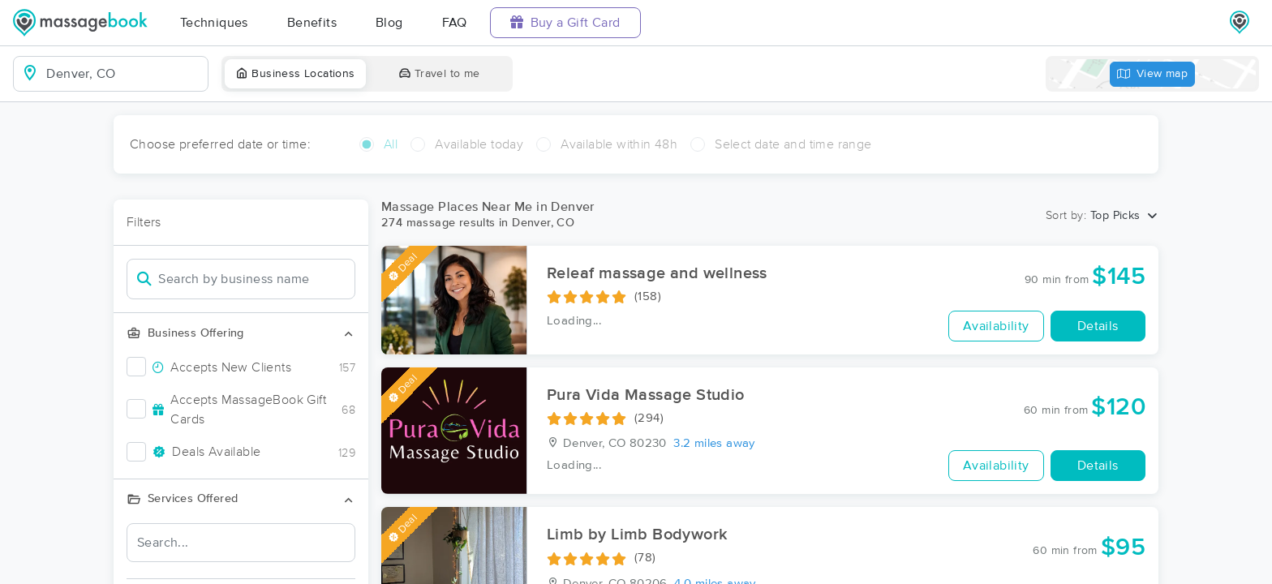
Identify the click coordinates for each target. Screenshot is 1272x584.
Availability (996, 326)
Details (1098, 326)
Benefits (312, 22)
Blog (389, 22)
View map (1152, 74)
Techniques (214, 22)
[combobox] (123, 74)
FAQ (454, 22)
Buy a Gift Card (565, 22)
